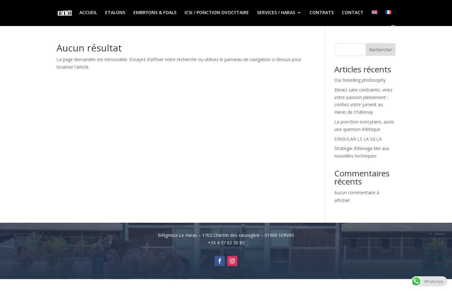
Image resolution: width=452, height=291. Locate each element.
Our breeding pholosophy (360, 80)
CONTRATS (321, 12)
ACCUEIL (88, 12)
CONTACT (352, 12)
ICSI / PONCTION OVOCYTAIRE (217, 12)
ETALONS (115, 12)
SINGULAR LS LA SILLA (358, 139)
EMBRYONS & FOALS (154, 12)
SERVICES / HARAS (276, 12)
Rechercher (380, 50)
